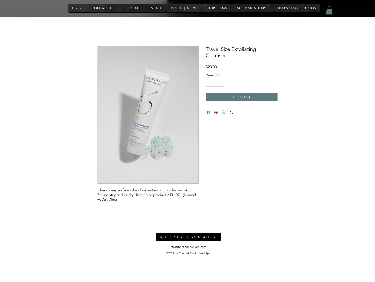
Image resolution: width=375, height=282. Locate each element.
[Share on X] (231, 112)
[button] (155, 8)
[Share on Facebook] (208, 112)
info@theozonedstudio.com (188, 247)
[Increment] (221, 82)
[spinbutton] (215, 82)
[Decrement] (208, 82)
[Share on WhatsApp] (223, 112)
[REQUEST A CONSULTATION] (188, 237)
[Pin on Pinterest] (216, 112)
